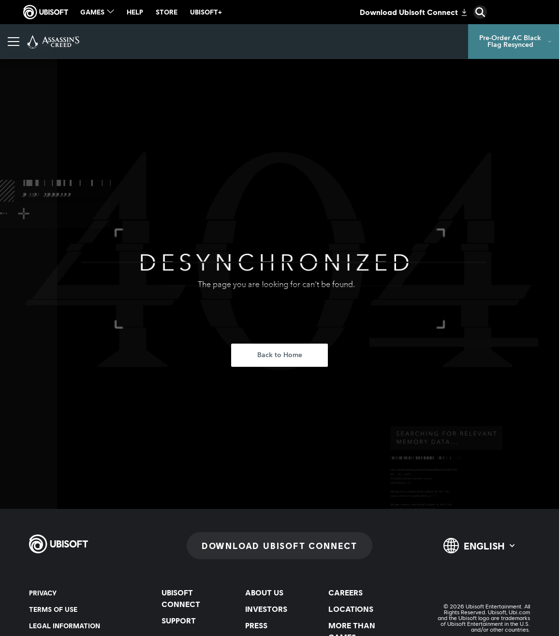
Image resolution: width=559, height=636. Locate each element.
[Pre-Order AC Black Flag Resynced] (513, 41)
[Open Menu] (13, 41)
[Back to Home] (279, 355)
